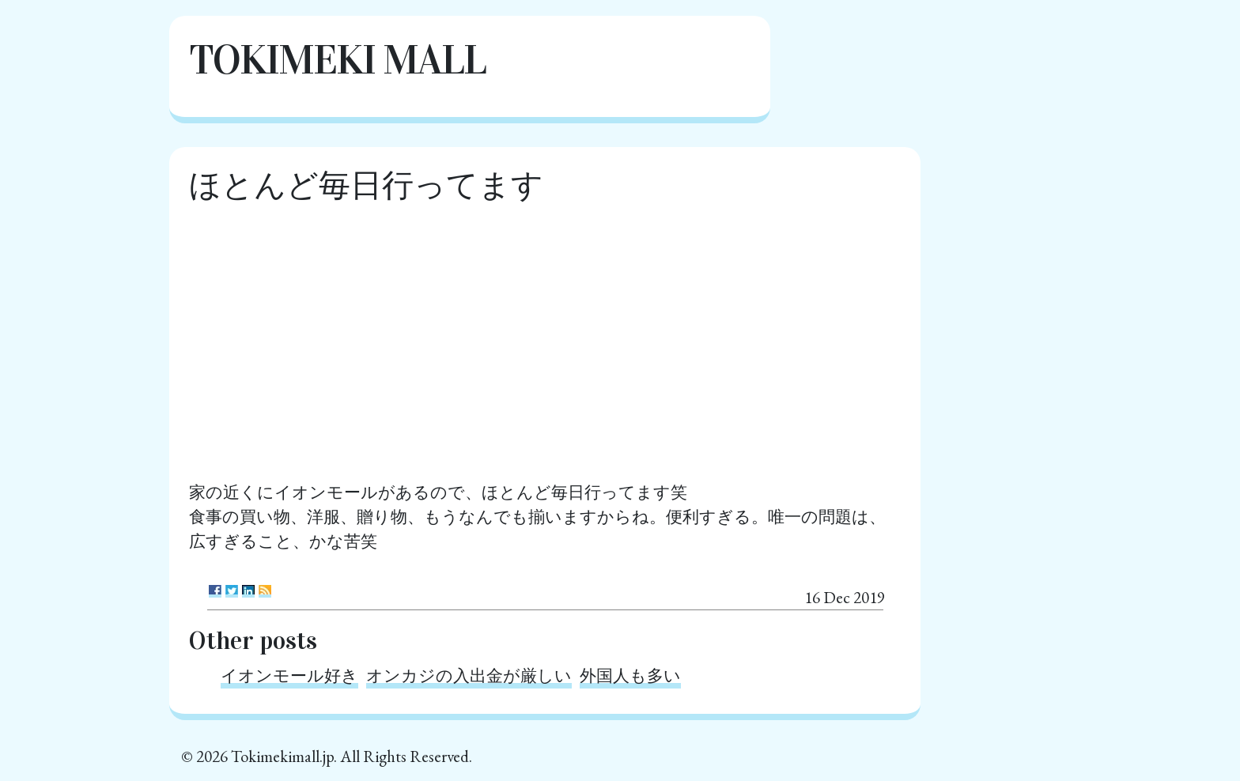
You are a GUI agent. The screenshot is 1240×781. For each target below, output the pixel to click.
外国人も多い (630, 675)
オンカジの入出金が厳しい (469, 675)
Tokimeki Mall (337, 60)
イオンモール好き (289, 675)
